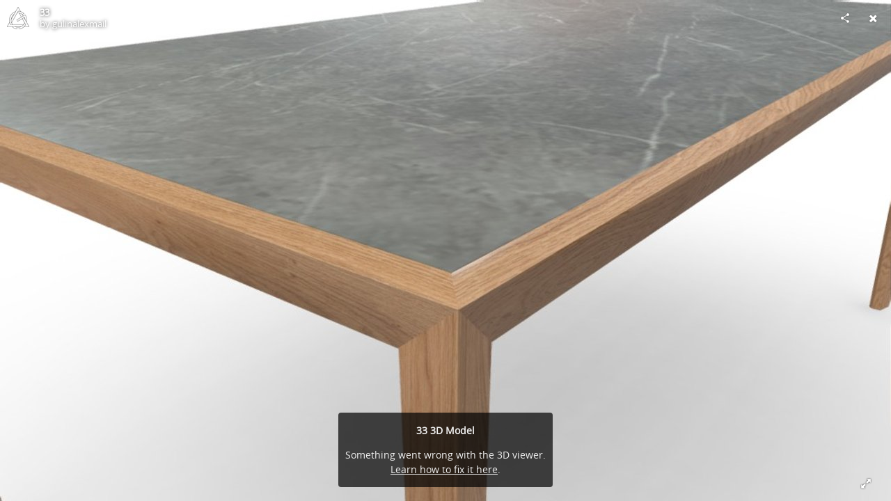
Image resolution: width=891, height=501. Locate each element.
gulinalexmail (79, 23)
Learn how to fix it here (444, 469)
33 (44, 12)
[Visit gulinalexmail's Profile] (18, 18)
